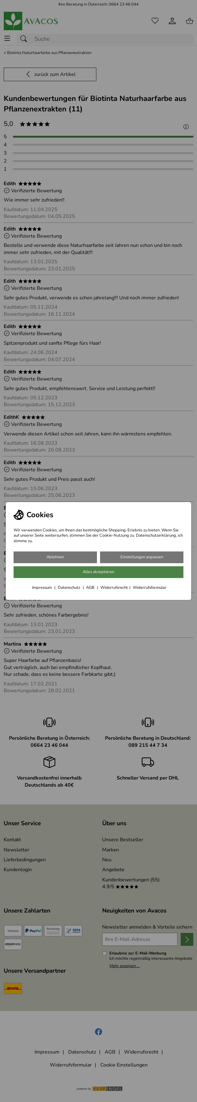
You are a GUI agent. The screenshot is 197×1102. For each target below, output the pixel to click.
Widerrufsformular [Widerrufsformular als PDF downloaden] (149, 587)
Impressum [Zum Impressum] (42, 587)
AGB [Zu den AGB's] (90, 587)
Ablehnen (55, 557)
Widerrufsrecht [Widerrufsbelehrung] (114, 587)
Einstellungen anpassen (141, 557)
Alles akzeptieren (98, 572)
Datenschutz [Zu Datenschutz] (69, 587)
